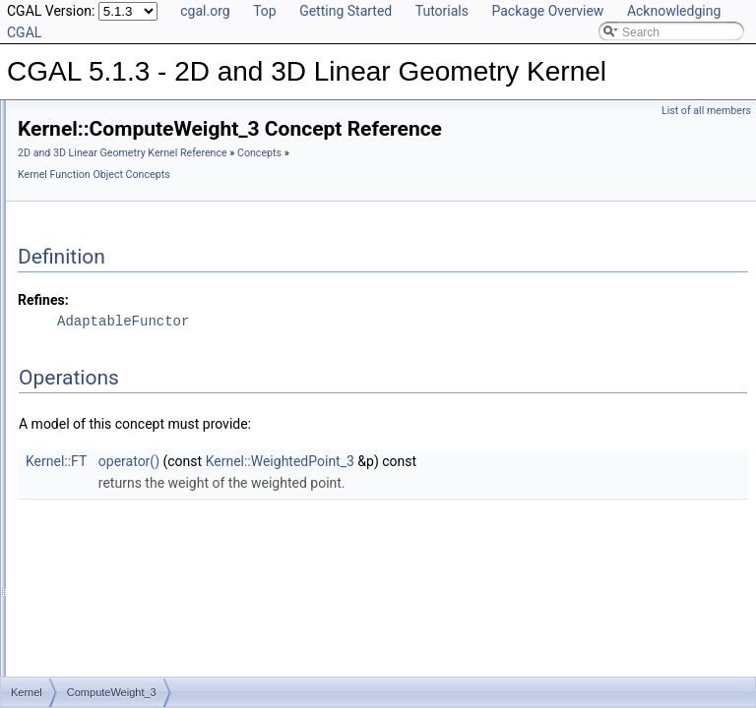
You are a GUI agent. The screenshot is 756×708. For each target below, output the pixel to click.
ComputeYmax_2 (126, 614)
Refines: (289, 327)
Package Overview (547, 11)
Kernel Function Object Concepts (394, 202)
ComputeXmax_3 (126, 485)
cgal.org (204, 11)
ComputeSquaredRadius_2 (152, 268)
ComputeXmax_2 (126, 463)
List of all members (706, 110)
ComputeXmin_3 (124, 528)
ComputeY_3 (115, 593)
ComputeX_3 (115, 441)
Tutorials (442, 11)
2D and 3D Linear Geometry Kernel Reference (368, 180)
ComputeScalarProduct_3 (148, 117)
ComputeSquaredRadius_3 (152, 290)
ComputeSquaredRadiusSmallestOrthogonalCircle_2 (219, 312)
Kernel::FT (302, 489)
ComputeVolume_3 (131, 355)
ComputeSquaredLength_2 (151, 225)
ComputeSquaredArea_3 (146, 139)
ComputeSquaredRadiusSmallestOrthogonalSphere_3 (223, 333)
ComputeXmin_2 (124, 506)
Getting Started (345, 11)
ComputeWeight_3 (129, 398)
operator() (375, 489)
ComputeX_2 (115, 420)
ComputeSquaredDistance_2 (156, 160)
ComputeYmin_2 (124, 658)
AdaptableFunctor (369, 348)
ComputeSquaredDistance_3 (156, 182)
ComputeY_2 (115, 571)
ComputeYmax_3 (126, 636)
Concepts (286, 202)
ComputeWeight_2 (129, 377)
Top (265, 11)
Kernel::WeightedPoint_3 (526, 489)
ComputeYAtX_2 (124, 550)
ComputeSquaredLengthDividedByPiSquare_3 (203, 203)
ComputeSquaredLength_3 (151, 247)
